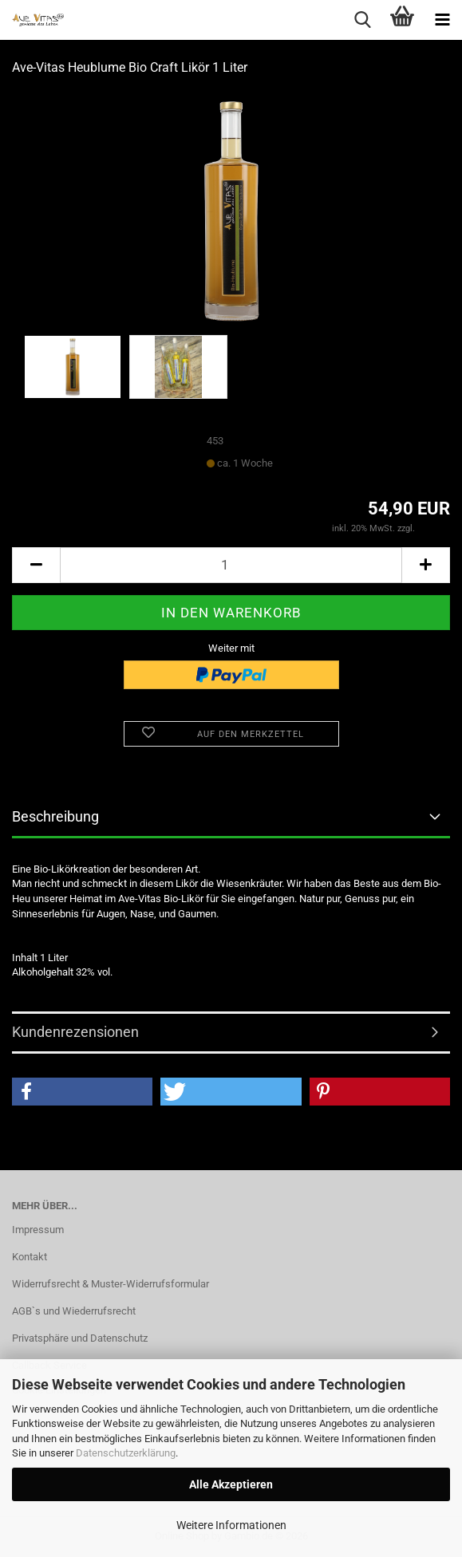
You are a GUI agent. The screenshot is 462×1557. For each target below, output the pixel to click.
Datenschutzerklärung (126, 1453)
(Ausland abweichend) (319, 464)
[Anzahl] (231, 565)
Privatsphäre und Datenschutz (80, 1338)
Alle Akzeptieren (231, 1484)
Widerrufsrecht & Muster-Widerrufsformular (110, 1284)
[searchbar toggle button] (362, 20)
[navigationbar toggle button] (442, 20)
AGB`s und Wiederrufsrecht (74, 1311)
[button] (36, 565)
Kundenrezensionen (75, 1031)
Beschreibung (55, 816)
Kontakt (29, 1257)
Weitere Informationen (231, 1525)
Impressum (38, 1230)
